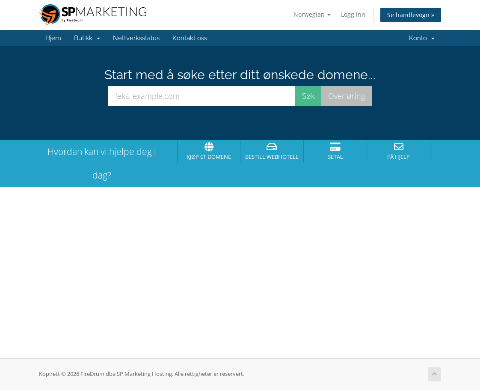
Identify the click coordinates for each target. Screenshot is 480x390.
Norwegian (312, 14)
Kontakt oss (189, 38)
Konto (422, 38)
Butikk (87, 38)
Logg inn (353, 14)
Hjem (53, 38)
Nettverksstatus (136, 38)
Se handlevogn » (410, 15)
